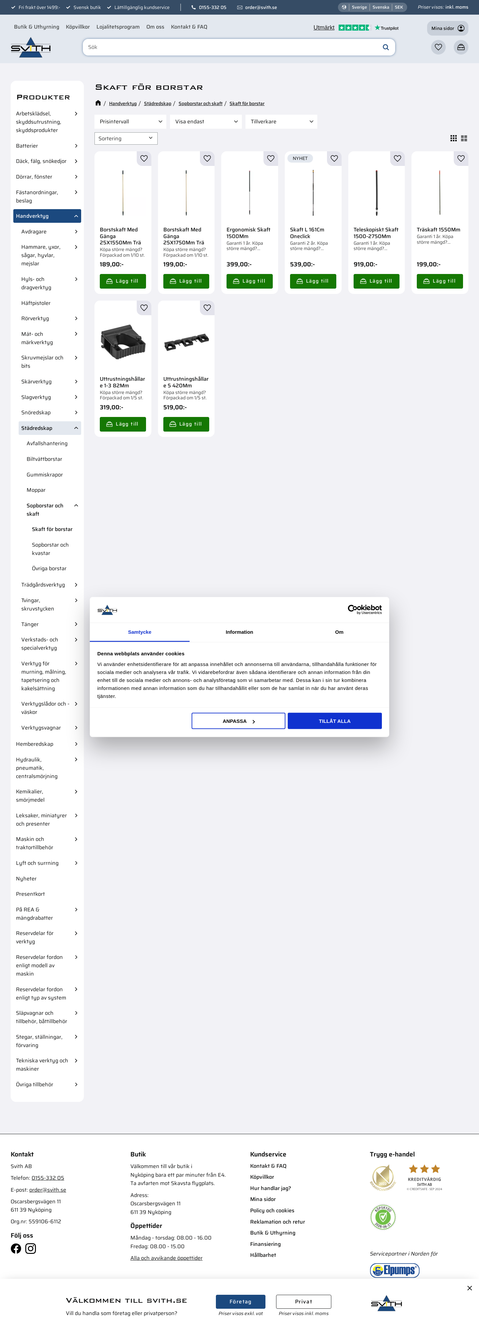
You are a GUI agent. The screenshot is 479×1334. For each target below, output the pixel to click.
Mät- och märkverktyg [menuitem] (37, 338)
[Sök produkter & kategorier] (240, 48)
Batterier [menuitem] (27, 146)
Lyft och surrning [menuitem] (37, 863)
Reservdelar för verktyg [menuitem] (35, 937)
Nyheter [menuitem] (26, 878)
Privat (303, 1301)
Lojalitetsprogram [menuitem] (118, 27)
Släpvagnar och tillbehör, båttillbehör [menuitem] (41, 1017)
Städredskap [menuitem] (36, 428)
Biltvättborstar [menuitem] (44, 459)
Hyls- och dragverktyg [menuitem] (36, 283)
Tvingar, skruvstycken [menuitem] (37, 604)
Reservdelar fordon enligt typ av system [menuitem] (41, 993)
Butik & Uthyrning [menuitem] (36, 27)
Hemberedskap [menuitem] (34, 744)
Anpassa (238, 721)
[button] (438, 48)
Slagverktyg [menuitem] (36, 397)
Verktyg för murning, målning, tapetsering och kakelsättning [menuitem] (43, 676)
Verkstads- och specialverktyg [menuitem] (39, 643)
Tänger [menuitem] (30, 624)
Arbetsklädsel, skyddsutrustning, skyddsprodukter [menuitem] (38, 121)
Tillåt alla (335, 721)
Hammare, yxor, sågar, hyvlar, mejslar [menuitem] (41, 255)
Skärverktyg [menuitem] (36, 381)
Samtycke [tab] (139, 631)
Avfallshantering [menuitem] (47, 443)
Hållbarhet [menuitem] (263, 1255)
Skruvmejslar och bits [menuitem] (42, 361)
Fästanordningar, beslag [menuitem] (37, 196)
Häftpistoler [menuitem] (36, 303)
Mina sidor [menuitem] (263, 1199)
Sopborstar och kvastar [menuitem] (50, 549)
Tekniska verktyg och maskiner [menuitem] (42, 1064)
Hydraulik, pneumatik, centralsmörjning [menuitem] (37, 767)
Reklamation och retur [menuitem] (277, 1222)
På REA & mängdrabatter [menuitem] (34, 913)
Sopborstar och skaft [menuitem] (45, 509)
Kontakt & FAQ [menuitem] (189, 27)
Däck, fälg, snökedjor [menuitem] (41, 161)
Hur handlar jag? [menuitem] (270, 1188)
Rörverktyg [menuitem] (35, 318)
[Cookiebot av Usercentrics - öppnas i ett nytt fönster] (353, 610)
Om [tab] (339, 631)
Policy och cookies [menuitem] (272, 1210)
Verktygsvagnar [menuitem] (41, 728)
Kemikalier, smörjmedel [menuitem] (30, 795)
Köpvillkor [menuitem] (78, 27)
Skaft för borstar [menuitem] (52, 529)
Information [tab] (239, 631)
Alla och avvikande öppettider (166, 1258)
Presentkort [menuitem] (30, 894)
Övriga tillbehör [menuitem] (34, 1084)
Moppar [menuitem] (36, 490)
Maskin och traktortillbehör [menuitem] (34, 843)
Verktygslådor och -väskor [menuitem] (45, 708)
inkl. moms (456, 7)
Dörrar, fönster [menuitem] (34, 177)
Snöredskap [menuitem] (36, 412)
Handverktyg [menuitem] (32, 216)
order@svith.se (261, 7)
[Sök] (386, 48)
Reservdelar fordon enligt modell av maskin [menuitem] (39, 965)
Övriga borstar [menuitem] (49, 568)
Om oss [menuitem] (155, 27)
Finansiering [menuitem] (265, 1244)
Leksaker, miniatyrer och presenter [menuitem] (41, 819)
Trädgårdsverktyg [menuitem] (43, 585)
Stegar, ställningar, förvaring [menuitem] (39, 1041)
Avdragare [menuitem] (34, 231)
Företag (241, 1301)
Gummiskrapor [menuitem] (45, 474)
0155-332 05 (213, 7)
